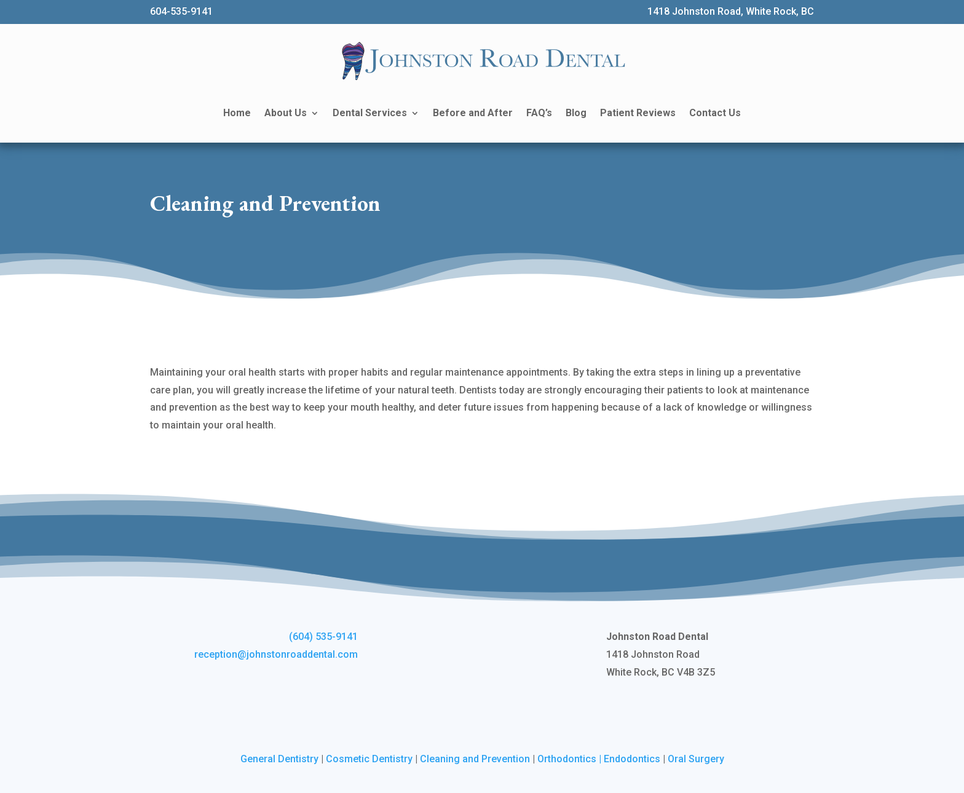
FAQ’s (539, 113)
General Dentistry (279, 759)
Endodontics (632, 759)
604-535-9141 (181, 11)
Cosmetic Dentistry (369, 759)
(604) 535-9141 (323, 636)
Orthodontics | (570, 759)
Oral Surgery (696, 759)
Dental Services (370, 113)
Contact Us (715, 113)
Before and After (473, 113)
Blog (576, 113)
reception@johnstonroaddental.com (276, 654)
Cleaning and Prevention (475, 759)
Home (237, 113)
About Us (285, 113)
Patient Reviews (638, 113)
